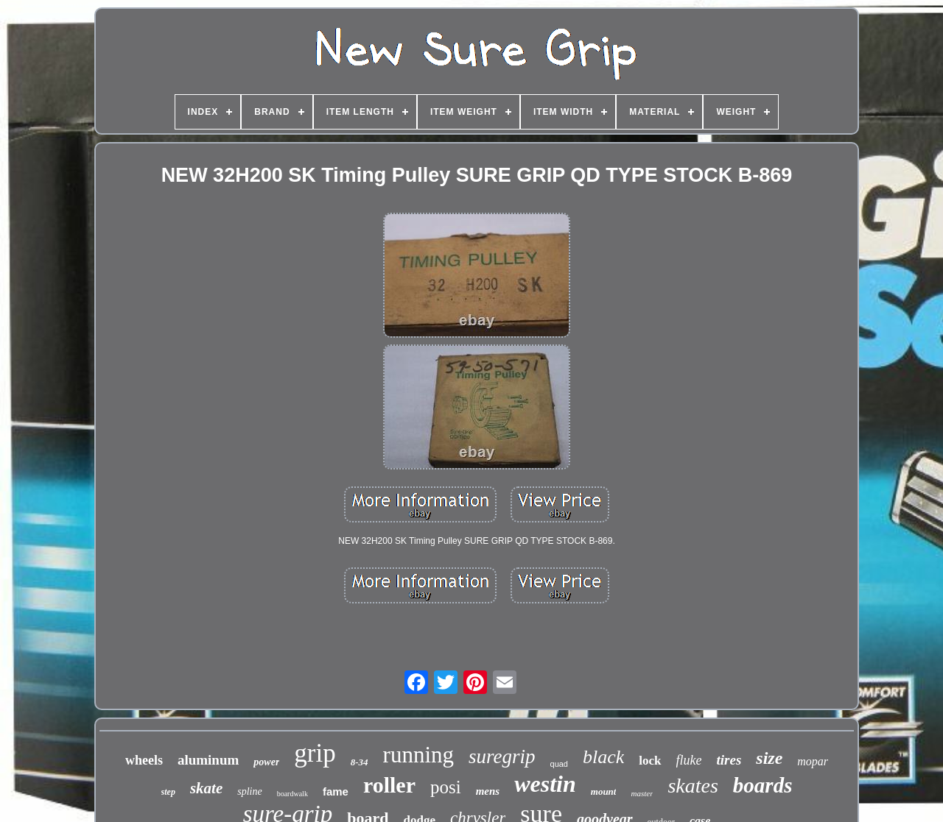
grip (314, 753)
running (418, 755)
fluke (689, 760)
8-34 (359, 762)
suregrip (502, 756)
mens (488, 791)
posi (445, 787)
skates (692, 785)
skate (206, 788)
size (769, 758)
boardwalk (292, 794)
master (642, 793)
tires (729, 760)
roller (389, 785)
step (168, 792)
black (603, 757)
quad (559, 763)
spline (249, 791)
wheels (144, 760)
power (266, 762)
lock (650, 761)
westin (545, 783)
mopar (812, 761)
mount (604, 791)
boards (763, 785)
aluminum (208, 760)
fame (335, 791)
